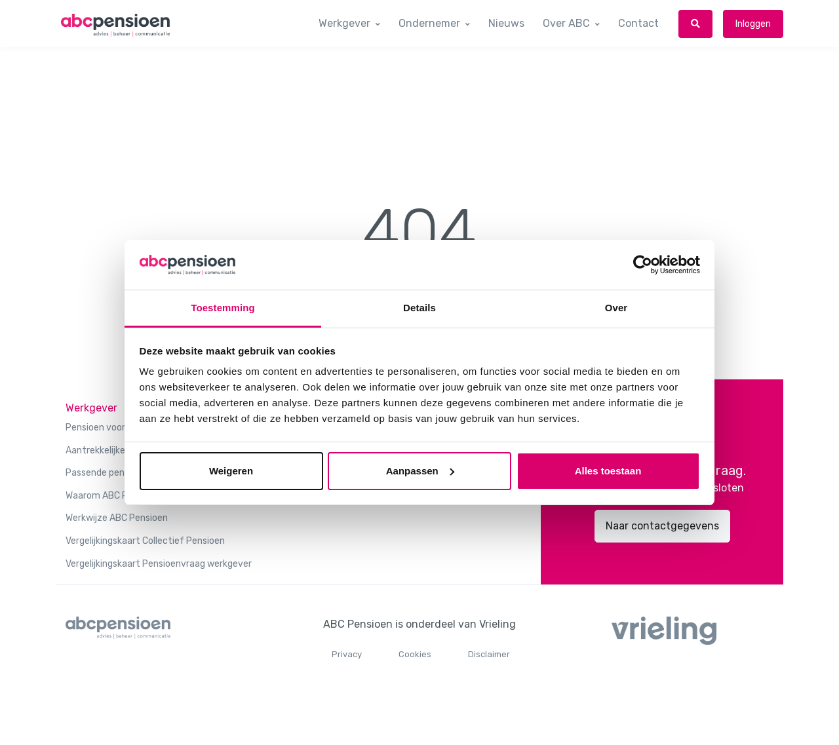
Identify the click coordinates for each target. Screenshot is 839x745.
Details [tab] (419, 307)
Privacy (347, 654)
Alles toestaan (608, 470)
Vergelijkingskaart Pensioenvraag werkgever (159, 563)
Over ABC (566, 23)
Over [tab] (616, 307)
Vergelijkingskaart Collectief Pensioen (145, 540)
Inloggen (753, 23)
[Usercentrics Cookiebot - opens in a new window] (642, 265)
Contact (638, 23)
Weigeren (231, 470)
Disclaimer (489, 654)
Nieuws (506, 23)
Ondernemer (429, 23)
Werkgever (344, 23)
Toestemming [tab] (223, 307)
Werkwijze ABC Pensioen (117, 518)
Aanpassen (420, 470)
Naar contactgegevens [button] (662, 526)
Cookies (415, 654)
